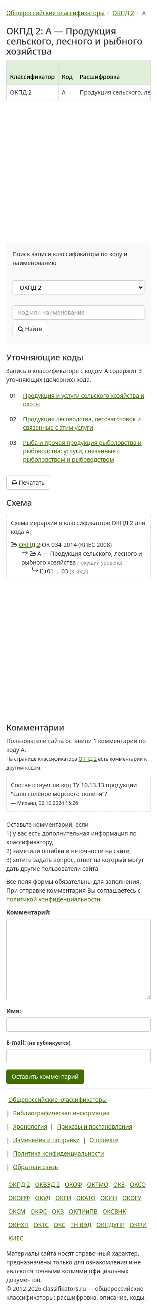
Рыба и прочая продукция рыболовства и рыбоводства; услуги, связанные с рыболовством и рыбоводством (82, 451)
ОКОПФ (19, 1198)
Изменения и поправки (46, 1140)
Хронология (30, 1126)
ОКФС (39, 1211)
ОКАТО (85, 1198)
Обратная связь (35, 1167)
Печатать (28, 482)
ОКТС (41, 1225)
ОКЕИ (63, 1198)
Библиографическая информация (61, 1113)
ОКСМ (17, 1211)
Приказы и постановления (94, 1126)
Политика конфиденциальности (58, 1153)
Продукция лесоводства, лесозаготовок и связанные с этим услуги (82, 423)
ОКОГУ (132, 1198)
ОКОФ (73, 1184)
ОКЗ (119, 1184)
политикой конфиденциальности (53, 899)
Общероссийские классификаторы (57, 1100)
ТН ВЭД (80, 1225)
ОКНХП (18, 1225)
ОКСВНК (114, 1211)
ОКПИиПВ (83, 1211)
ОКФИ (138, 1225)
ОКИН (108, 1198)
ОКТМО (97, 1184)
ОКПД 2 (30, 545)
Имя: (13, 1011)
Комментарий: (28, 912)
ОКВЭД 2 (47, 1184)
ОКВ (58, 1211)
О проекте (104, 1140)
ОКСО (138, 1184)
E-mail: (38, 1042)
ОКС (59, 1225)
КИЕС (15, 1238)
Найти (30, 329)
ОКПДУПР (110, 1225)
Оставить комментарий (45, 1076)
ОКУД (42, 1198)
